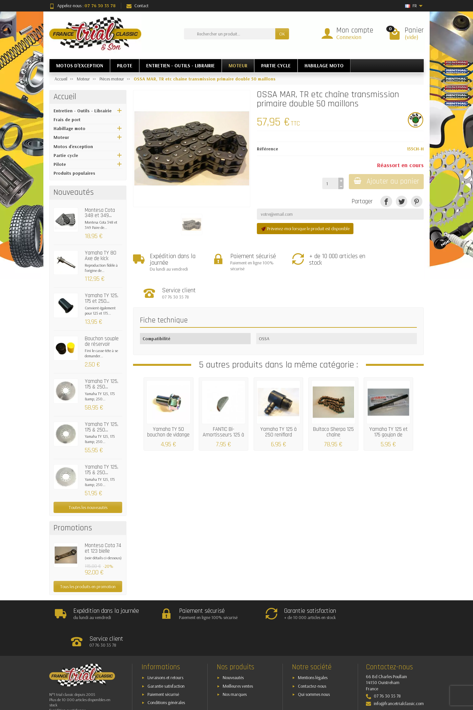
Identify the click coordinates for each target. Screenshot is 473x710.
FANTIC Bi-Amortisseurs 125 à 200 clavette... (223, 407)
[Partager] (386, 201)
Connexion (348, 37)
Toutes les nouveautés (88, 507)
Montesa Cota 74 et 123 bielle (103, 548)
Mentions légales (312, 650)
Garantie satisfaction (166, 659)
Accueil (65, 97)
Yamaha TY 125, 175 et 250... (101, 298)
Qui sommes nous (314, 667)
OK (282, 34)
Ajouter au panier (385, 181)
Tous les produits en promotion (88, 586)
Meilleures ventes (238, 659)
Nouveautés (233, 650)
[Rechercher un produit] (229, 33)
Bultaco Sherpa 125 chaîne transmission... (333, 407)
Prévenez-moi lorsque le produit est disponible (305, 229)
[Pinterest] (416, 201)
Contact (137, 6)
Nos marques (235, 667)
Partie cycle (66, 155)
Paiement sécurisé (163, 667)
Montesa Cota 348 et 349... (100, 213)
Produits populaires (74, 173)
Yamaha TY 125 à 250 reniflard (278, 404)
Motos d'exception (73, 146)
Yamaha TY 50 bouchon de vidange (168, 404)
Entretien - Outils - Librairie (83, 111)
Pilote (60, 164)
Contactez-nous (312, 659)
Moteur (61, 137)
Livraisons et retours (165, 650)
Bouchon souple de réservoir (102, 341)
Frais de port (67, 119)
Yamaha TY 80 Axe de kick (100, 255)
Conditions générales (166, 675)
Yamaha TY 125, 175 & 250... (101, 384)
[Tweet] (401, 201)
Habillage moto (69, 128)
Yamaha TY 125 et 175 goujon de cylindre (388, 407)
